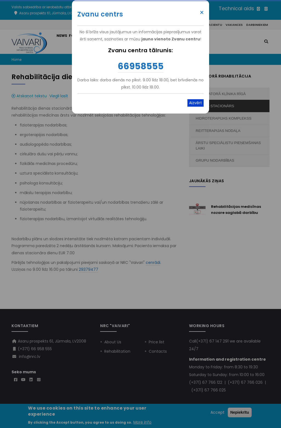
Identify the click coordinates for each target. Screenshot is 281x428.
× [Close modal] (201, 13)
